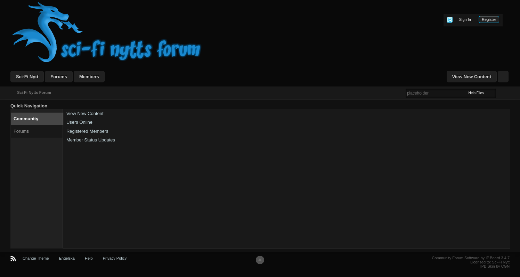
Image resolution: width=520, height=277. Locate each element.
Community (26, 118)
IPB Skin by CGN (495, 266)
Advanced (500, 93)
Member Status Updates (90, 139)
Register (489, 19)
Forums (58, 76)
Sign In (465, 19)
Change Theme (36, 258)
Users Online (79, 122)
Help (89, 258)
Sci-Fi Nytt (27, 76)
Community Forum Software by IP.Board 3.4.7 (471, 258)
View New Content (471, 76)
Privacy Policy (115, 258)
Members (89, 76)
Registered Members (87, 131)
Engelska (67, 258)
